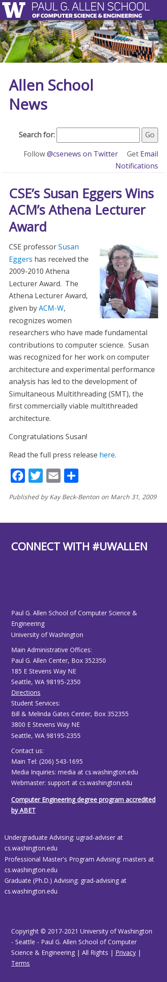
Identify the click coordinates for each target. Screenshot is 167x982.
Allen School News (51, 94)
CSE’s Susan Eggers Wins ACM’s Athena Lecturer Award (81, 209)
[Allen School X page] (18, 587)
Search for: (37, 135)
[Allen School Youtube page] (22, 587)
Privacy (125, 952)
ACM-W (51, 308)
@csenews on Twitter (83, 154)
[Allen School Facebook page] (13, 587)
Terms (20, 963)
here (107, 455)
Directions (26, 692)
